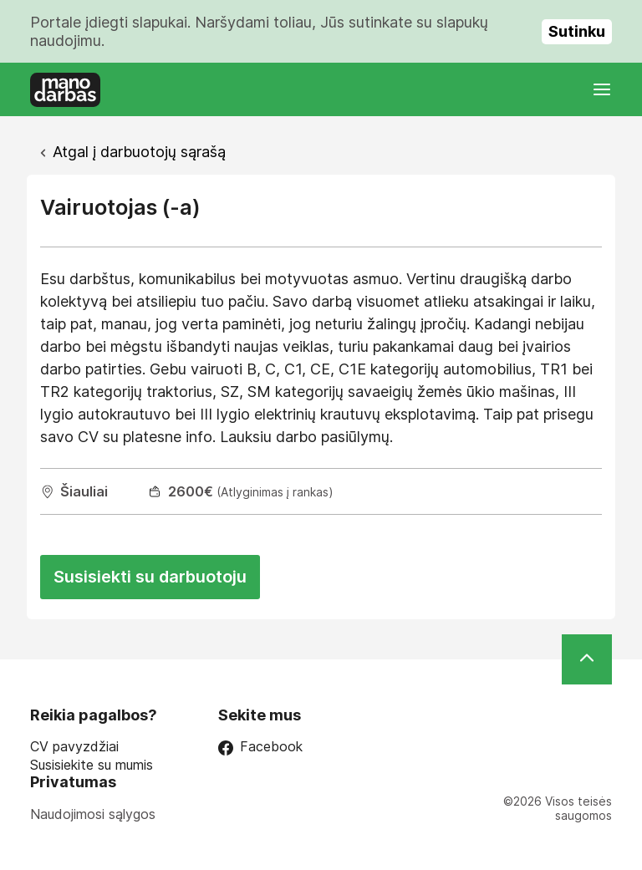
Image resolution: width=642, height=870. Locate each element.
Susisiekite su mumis (91, 765)
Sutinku (576, 31)
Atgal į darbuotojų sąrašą (139, 151)
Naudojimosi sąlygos (92, 814)
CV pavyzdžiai (74, 747)
